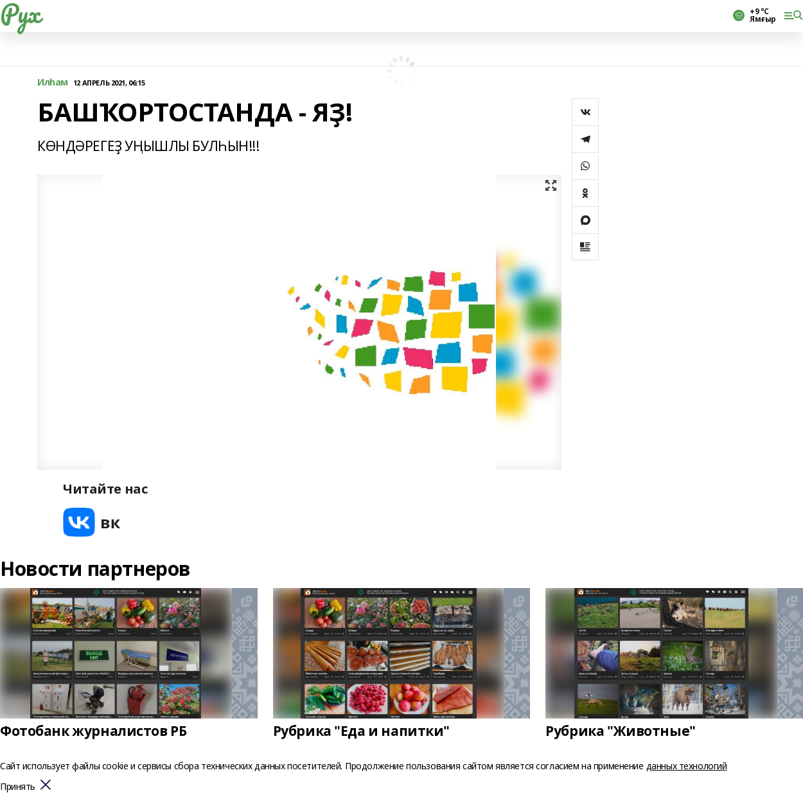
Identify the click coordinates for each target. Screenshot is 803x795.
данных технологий (686, 766)
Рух (20, 13)
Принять (17, 787)
